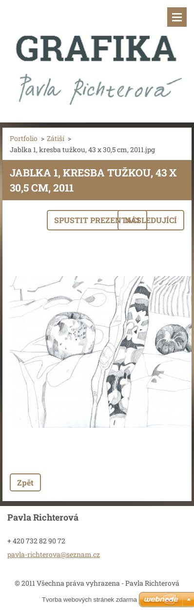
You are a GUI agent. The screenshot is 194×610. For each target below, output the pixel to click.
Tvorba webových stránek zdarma (89, 599)
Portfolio (24, 138)
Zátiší (55, 138)
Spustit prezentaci (97, 220)
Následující (151, 220)
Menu (177, 17)
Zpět (25, 482)
